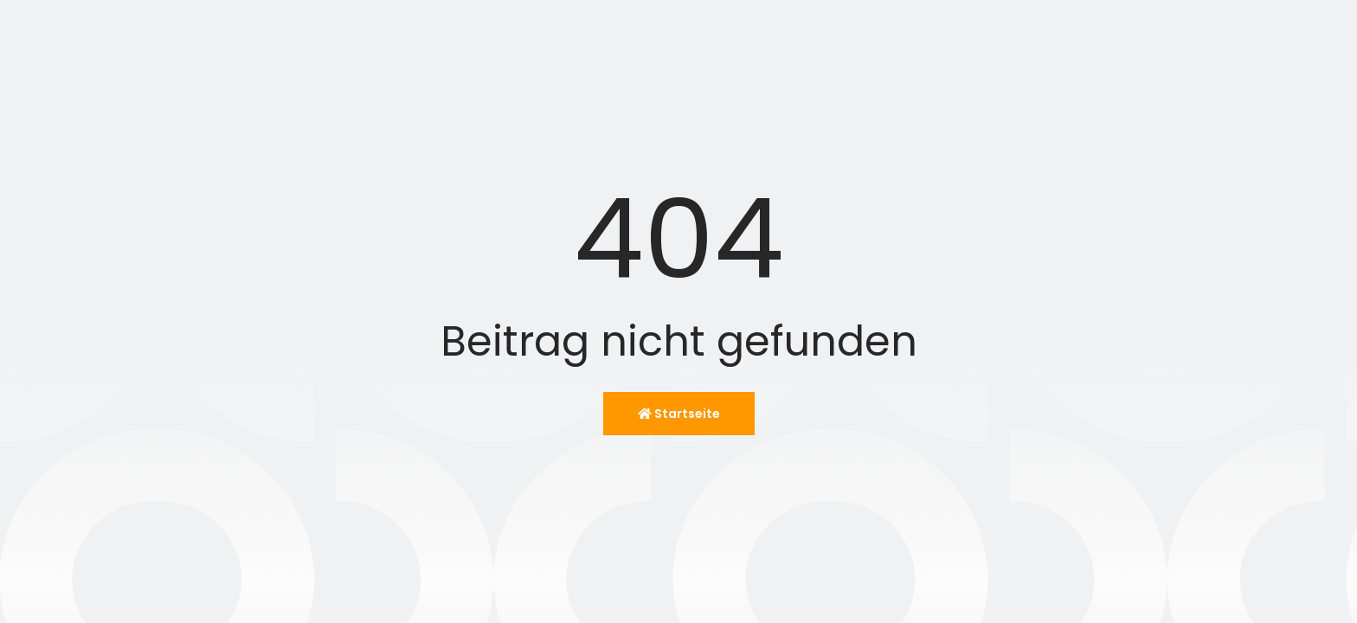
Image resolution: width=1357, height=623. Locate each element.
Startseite (679, 413)
